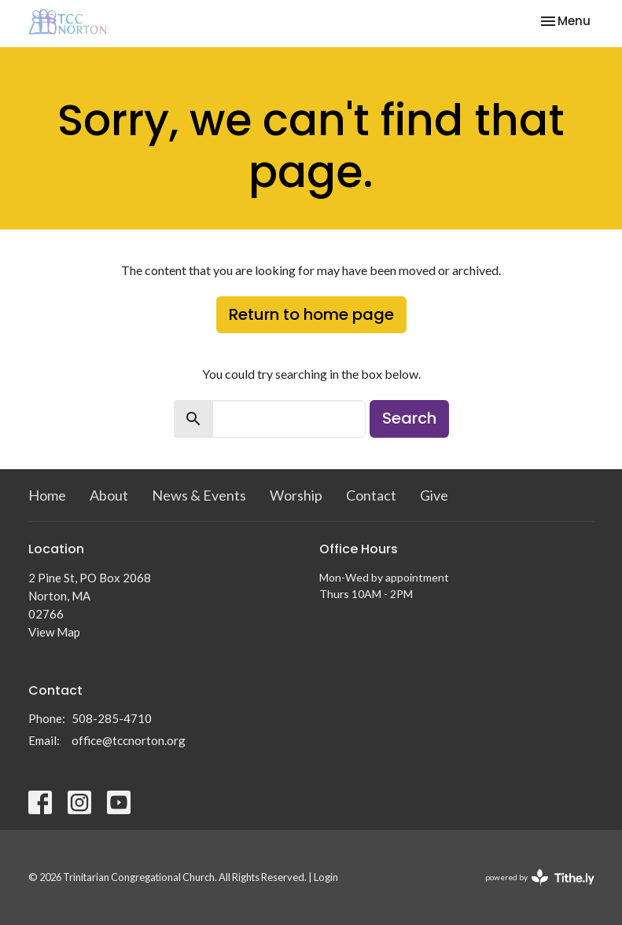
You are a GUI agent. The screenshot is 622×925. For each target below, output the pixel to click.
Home (47, 495)
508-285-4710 (112, 718)
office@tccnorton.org (129, 740)
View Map (54, 632)
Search (409, 418)
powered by (539, 877)
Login (326, 877)
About (109, 495)
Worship (296, 495)
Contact (371, 495)
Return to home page (311, 314)
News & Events (199, 495)
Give (434, 495)
